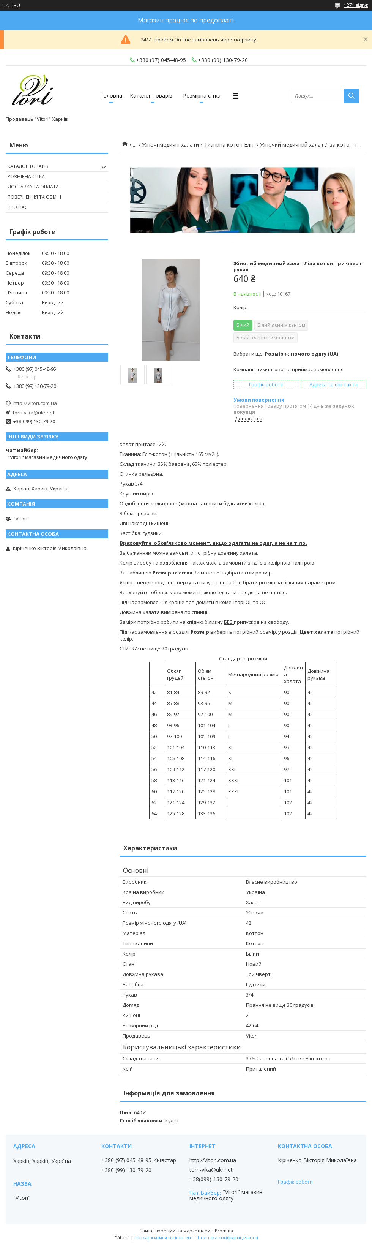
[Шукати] (351, 96)
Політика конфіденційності (228, 1237)
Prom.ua (224, 1231)
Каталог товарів (151, 95)
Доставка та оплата (33, 187)
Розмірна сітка (202, 95)
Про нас (18, 207)
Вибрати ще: (285, 353)
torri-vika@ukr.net (33, 413)
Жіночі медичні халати (170, 144)
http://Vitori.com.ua (35, 403)
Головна (111, 95)
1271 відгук (356, 5)
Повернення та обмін (34, 197)
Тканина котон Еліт (229, 144)
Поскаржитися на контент (163, 1237)
